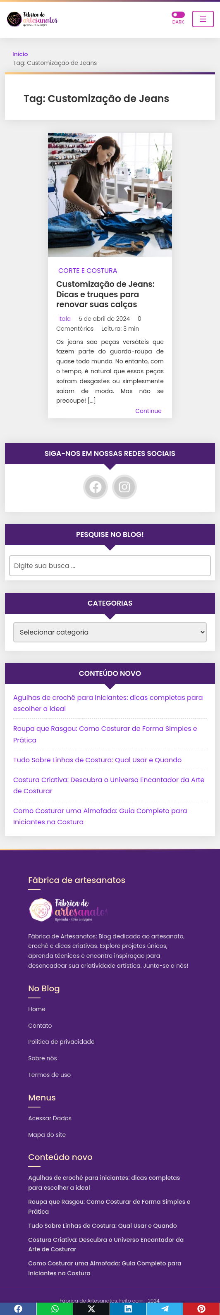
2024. (154, 1300)
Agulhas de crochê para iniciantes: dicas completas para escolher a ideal (104, 1183)
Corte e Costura (87, 270)
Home (36, 1009)
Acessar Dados (50, 1118)
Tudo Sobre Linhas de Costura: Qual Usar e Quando (97, 760)
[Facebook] (95, 487)
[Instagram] (124, 487)
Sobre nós (42, 1058)
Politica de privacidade (61, 1042)
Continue (148, 411)
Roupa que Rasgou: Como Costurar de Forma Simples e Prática (109, 1207)
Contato (40, 1025)
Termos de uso (49, 1075)
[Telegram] (165, 1309)
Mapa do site (47, 1135)
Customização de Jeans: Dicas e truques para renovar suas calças (105, 294)
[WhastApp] (55, 1309)
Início (20, 54)
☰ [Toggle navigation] (203, 19)
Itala (64, 319)
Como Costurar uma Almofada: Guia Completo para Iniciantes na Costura (105, 1268)
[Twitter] (91, 1309)
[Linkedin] (128, 1309)
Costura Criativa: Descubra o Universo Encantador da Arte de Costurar (106, 1245)
